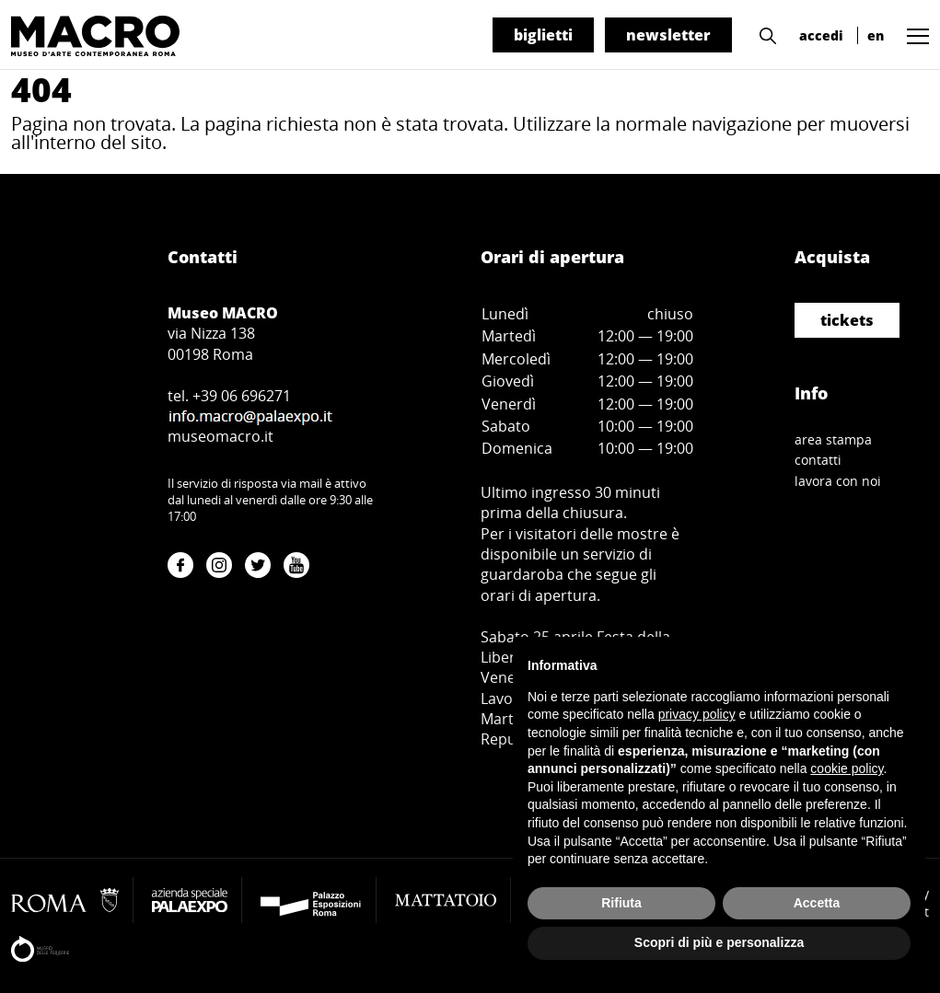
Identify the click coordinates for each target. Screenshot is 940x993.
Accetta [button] (817, 902)
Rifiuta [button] (621, 902)
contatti (818, 459)
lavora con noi (838, 481)
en (875, 35)
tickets (847, 320)
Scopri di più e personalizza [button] (719, 942)
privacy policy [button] (697, 714)
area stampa (833, 439)
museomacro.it (220, 436)
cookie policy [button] (846, 768)
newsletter (668, 35)
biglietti (543, 35)
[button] (763, 34)
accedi (821, 35)
